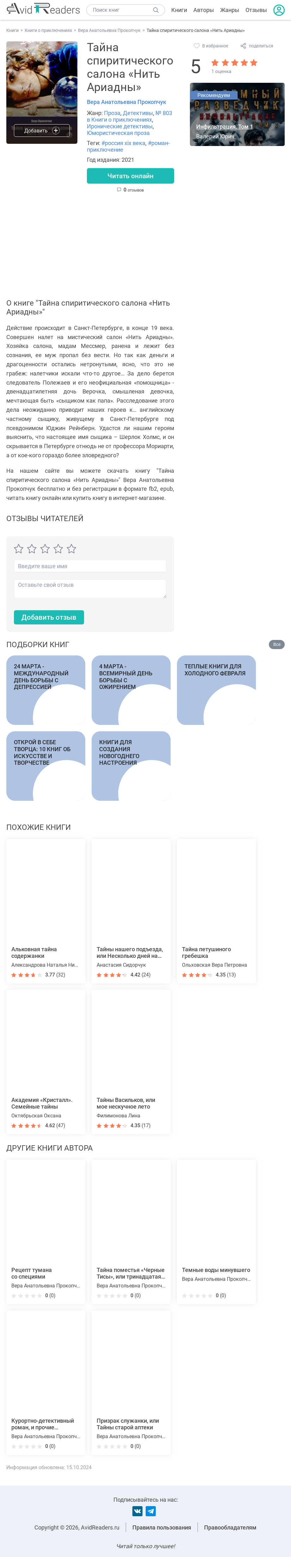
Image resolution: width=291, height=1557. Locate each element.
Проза (112, 113)
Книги (179, 10)
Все (277, 645)
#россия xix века (123, 143)
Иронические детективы (120, 126)
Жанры (229, 10)
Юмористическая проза (118, 133)
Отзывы (256, 10)
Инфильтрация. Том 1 (224, 126)
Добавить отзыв (48, 618)
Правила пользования (161, 1527)
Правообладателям (230, 1527)
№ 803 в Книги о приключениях (129, 116)
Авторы (203, 10)
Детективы (138, 113)
